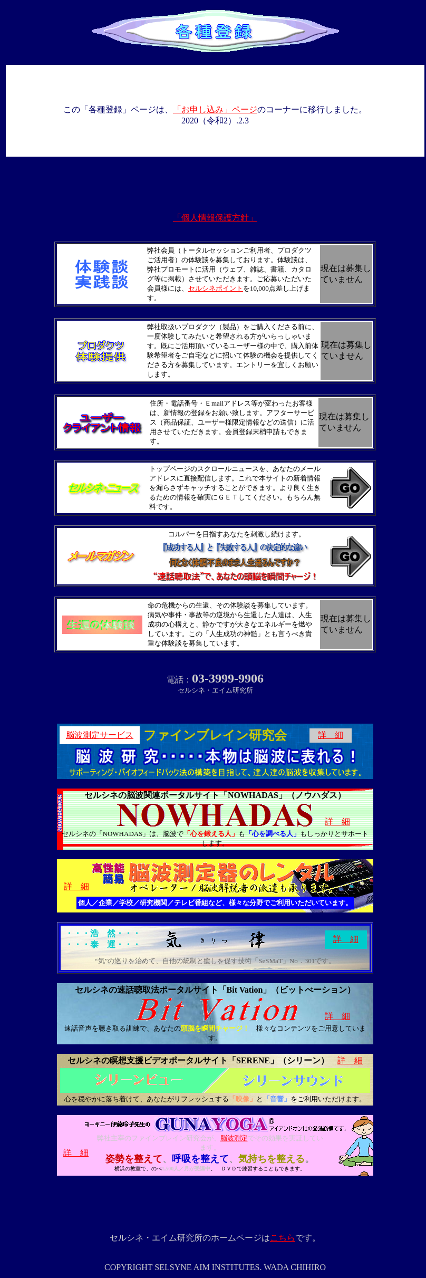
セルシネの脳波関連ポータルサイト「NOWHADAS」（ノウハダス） (215, 795)
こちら (282, 1237)
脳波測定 (234, 1138)
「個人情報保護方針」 (215, 217)
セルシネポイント (215, 288)
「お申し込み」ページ (215, 109)
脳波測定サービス (99, 735)
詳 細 (330, 735)
